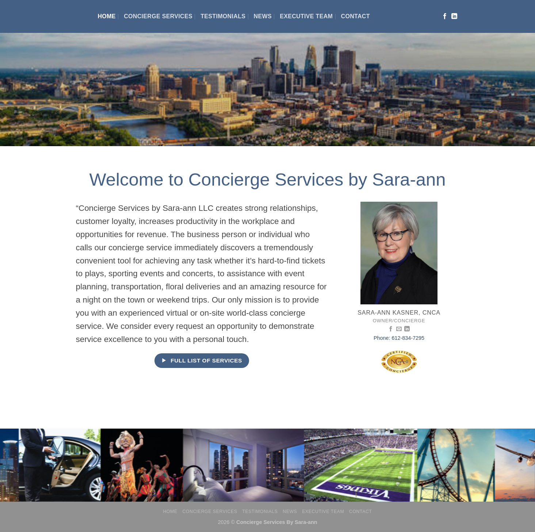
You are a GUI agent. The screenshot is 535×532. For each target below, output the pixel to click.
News (263, 16)
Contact (355, 16)
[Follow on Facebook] (445, 16)
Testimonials (222, 16)
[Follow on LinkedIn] (454, 16)
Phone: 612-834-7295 (399, 338)
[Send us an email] (399, 329)
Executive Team (306, 16)
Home (107, 16)
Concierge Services (158, 16)
